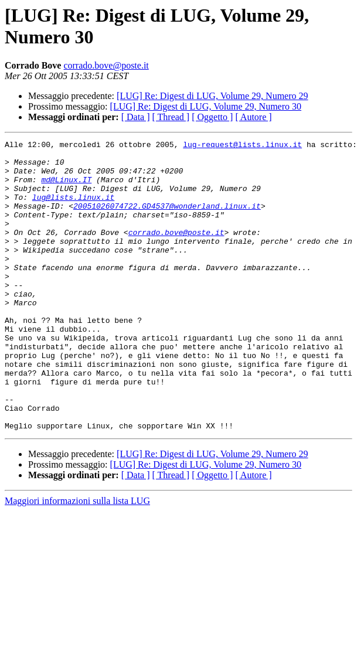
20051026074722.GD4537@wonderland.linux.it (167, 219)
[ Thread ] (171, 117)
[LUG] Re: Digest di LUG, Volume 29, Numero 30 (205, 106)
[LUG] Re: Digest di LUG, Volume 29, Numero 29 (212, 96)
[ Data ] (135, 117)
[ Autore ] (253, 117)
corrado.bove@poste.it (105, 65)
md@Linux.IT (66, 188)
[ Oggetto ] (212, 117)
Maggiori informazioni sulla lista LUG (77, 559)
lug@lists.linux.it (73, 209)
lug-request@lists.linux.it (242, 146)
